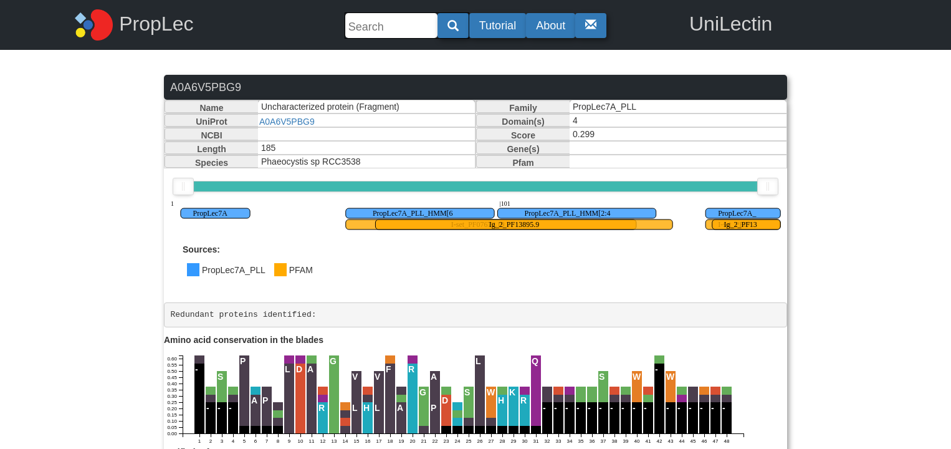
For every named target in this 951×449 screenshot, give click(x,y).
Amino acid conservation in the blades (243, 340)
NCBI (211, 135)
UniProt (211, 121)
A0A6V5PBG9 (287, 122)
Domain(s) (523, 121)
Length (211, 149)
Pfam (522, 162)
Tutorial (497, 25)
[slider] (183, 186)
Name (211, 108)
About (550, 25)
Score (523, 135)
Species (211, 162)
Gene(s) (523, 149)
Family (523, 108)
